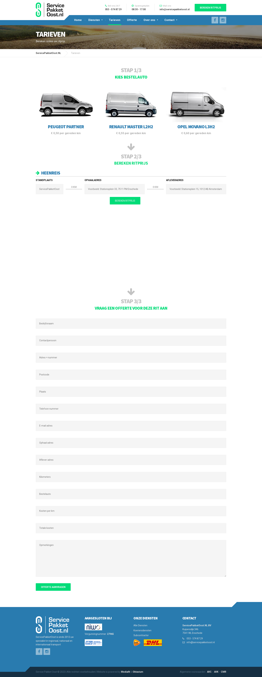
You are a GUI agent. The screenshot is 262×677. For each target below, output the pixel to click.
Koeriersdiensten (142, 630)
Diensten (94, 20)
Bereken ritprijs (210, 7)
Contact (169, 20)
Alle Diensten (140, 625)
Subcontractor (141, 635)
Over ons (149, 20)
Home (78, 20)
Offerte (132, 20)
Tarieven (114, 20)
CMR (223, 671)
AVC (209, 671)
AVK (216, 671)
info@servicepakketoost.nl (201, 642)
